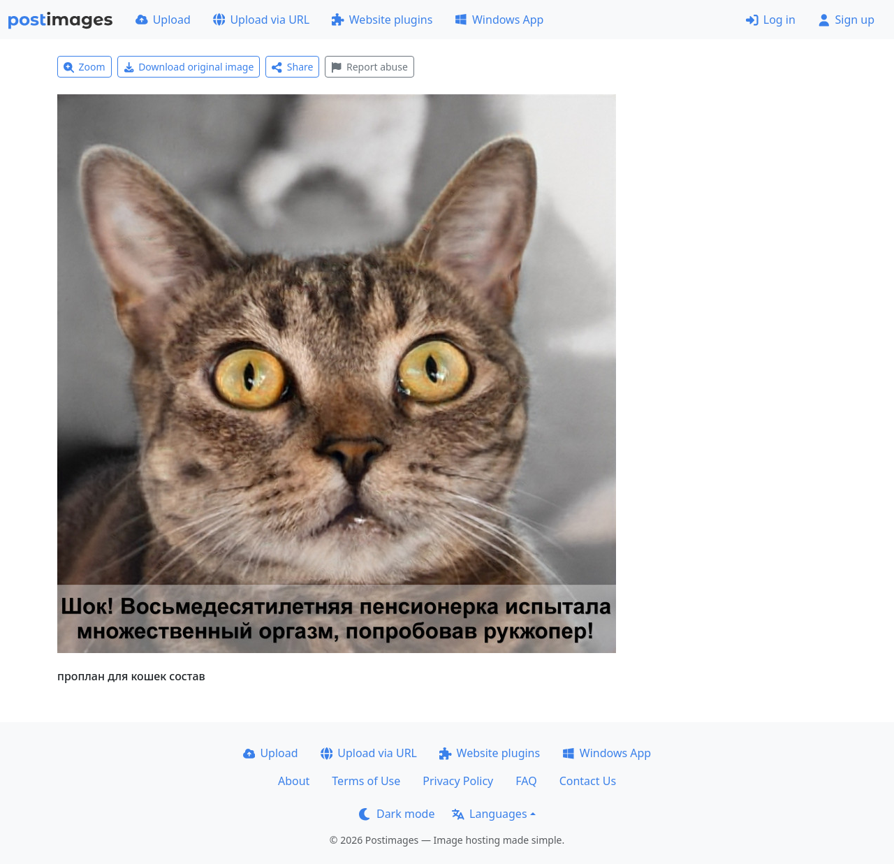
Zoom (84, 66)
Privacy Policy (458, 781)
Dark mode (396, 813)
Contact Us (587, 781)
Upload (163, 19)
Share (292, 66)
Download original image (189, 66)
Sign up (846, 19)
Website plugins (382, 19)
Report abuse (369, 66)
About (293, 781)
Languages (489, 813)
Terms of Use (366, 781)
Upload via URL (261, 19)
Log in (771, 19)
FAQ (525, 781)
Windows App (499, 19)
